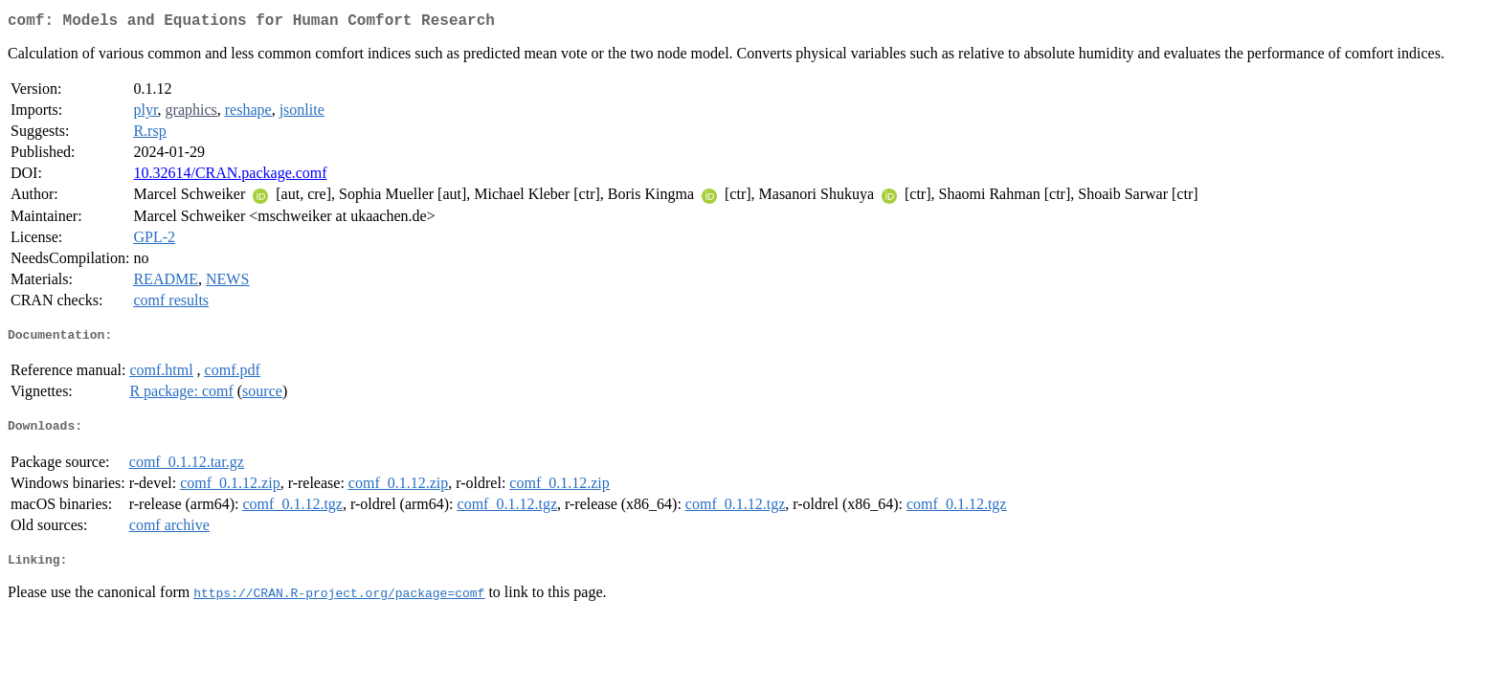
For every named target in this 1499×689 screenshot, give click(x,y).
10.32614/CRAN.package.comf (229, 176)
